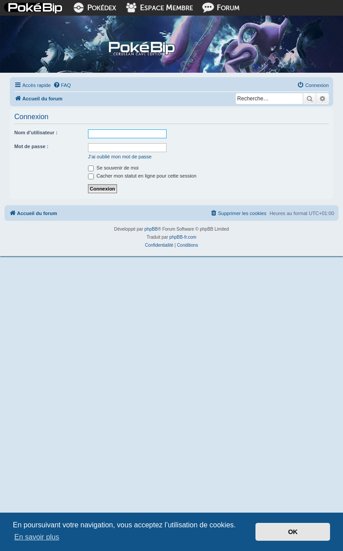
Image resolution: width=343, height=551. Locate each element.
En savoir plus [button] (36, 537)
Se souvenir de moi (113, 167)
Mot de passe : (31, 146)
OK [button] (293, 531)
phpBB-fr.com (183, 237)
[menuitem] (62, 85)
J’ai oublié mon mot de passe (119, 156)
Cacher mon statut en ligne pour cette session (142, 175)
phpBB (151, 229)
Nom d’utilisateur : (36, 132)
